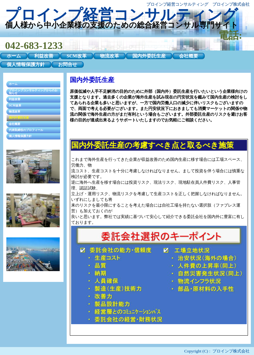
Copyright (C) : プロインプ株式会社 (217, 351)
